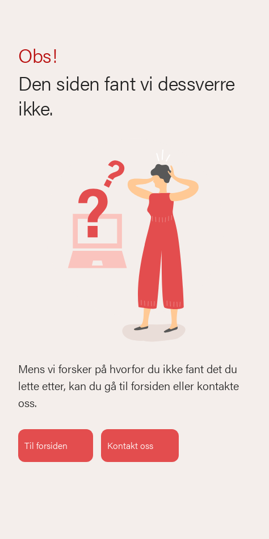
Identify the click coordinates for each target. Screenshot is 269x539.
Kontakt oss (140, 445)
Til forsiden (55, 445)
